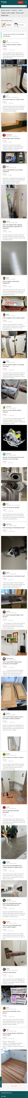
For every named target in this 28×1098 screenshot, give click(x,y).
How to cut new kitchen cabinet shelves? (12, 411)
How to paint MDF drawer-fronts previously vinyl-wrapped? (12, 662)
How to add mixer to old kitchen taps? (14, 576)
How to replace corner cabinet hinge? (14, 318)
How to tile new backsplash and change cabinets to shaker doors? (13, 866)
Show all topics (6, 36)
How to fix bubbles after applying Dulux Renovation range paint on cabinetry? (12, 226)
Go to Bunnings (0, 1084)
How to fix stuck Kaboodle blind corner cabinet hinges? (12, 926)
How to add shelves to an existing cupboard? (13, 170)
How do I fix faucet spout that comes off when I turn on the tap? (13, 458)
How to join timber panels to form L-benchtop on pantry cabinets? (13, 717)
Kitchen (4, 48)
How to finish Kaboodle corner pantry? (12, 1012)
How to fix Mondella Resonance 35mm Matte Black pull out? (12, 904)
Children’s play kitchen (9, 972)
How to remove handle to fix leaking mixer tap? (13, 365)
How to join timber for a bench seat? (13, 99)
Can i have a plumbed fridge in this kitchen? (13, 615)
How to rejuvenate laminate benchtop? (11, 811)
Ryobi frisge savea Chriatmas (11, 138)
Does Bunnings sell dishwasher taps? (14, 527)
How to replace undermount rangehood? (11, 282)
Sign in (20, 2)
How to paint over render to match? (13, 757)
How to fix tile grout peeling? (11, 507)
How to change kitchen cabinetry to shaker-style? (13, 1034)
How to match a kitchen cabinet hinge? (12, 45)
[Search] (14, 6)
